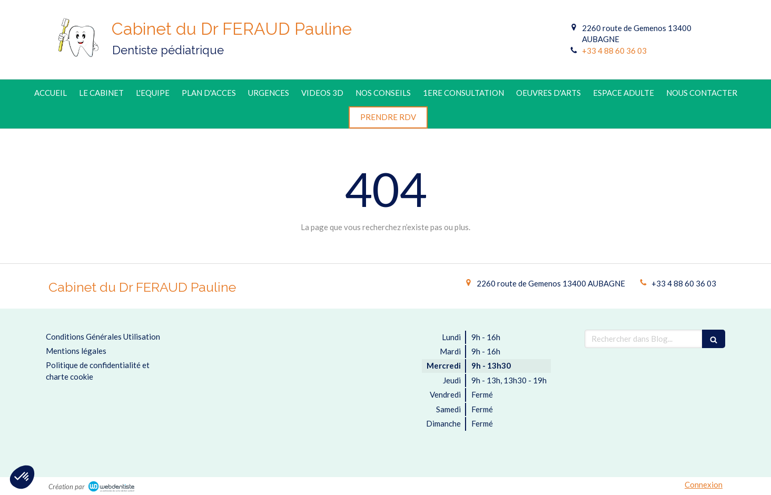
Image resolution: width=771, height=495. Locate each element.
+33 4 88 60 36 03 (614, 50)
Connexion (704, 484)
